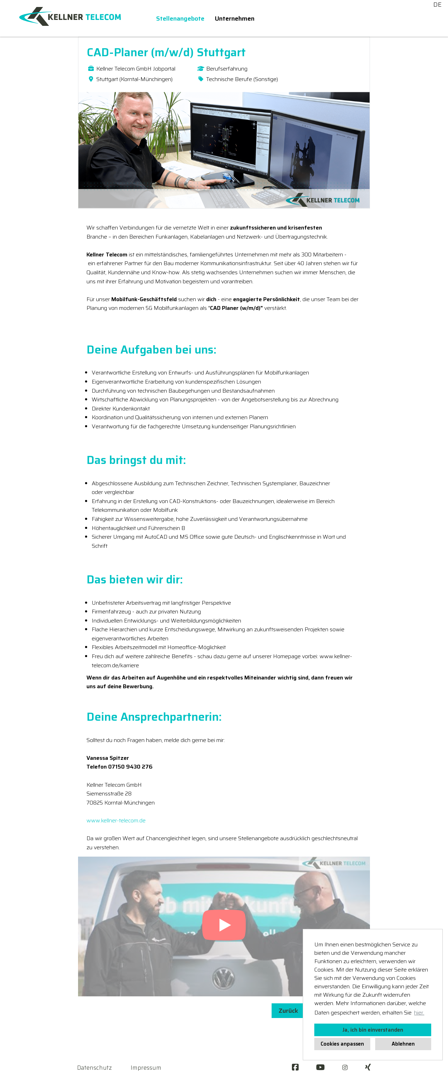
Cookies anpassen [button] (342, 1044)
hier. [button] (419, 1012)
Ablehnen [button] (403, 1044)
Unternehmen (234, 18)
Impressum (146, 1067)
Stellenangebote (180, 18)
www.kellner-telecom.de (116, 820)
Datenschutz (94, 1067)
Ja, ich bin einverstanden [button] (372, 1030)
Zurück (288, 1011)
